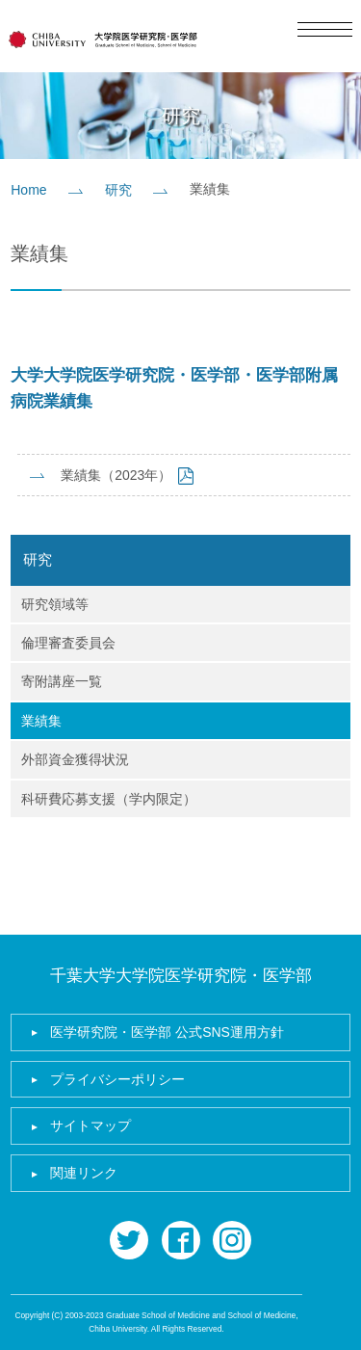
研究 (118, 190)
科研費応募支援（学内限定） (108, 799)
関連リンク (83, 1172)
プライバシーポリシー (117, 1079)
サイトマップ (90, 1125)
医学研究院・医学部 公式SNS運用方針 (167, 1032)
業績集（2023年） (116, 475)
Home (28, 190)
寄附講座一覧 (61, 681)
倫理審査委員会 (68, 642)
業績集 (41, 720)
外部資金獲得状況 (75, 759)
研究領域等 (55, 604)
